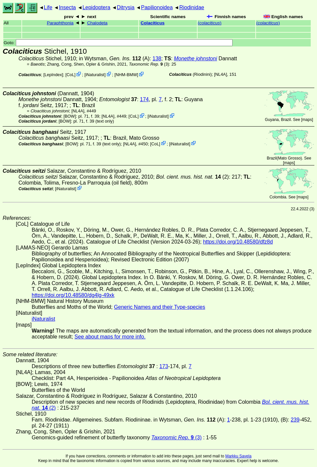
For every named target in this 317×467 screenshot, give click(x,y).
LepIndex (53, 74)
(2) (192, 177)
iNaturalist (94, 74)
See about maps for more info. (110, 336)
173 (163, 366)
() (210, 22)
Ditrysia (125, 7)
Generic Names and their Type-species (159, 307)
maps (307, 119)
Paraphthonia (60, 22)
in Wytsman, (110, 58)
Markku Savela (238, 456)
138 (156, 58)
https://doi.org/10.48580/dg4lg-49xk (73, 295)
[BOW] (70, 116)
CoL (70, 74)
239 (295, 420)
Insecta (67, 7)
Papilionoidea (157, 7)
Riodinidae (191, 7)
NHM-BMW (126, 74)
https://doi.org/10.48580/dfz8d (238, 242)
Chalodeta (97, 22)
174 (144, 99)
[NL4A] (220, 74)
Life (48, 7)
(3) (149, 64)
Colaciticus (153, 22)
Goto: (118, 42)
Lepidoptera (96, 7)
